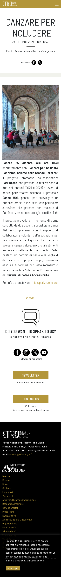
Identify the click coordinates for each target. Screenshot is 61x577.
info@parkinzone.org (44, 282)
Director (6, 476)
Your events (8, 495)
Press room (8, 511)
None (5, 484)
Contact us (30, 399)
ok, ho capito (13, 568)
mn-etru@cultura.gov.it (21, 454)
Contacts (6, 488)
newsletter (30, 375)
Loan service (8, 491)
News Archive (9, 515)
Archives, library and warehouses (19, 499)
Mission (6, 480)
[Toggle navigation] (56, 4)
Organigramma (9, 523)
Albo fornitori (9, 531)
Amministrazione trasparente (17, 519)
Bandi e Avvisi (9, 527)
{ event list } (30, 297)
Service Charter (10, 507)
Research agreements (13, 503)
